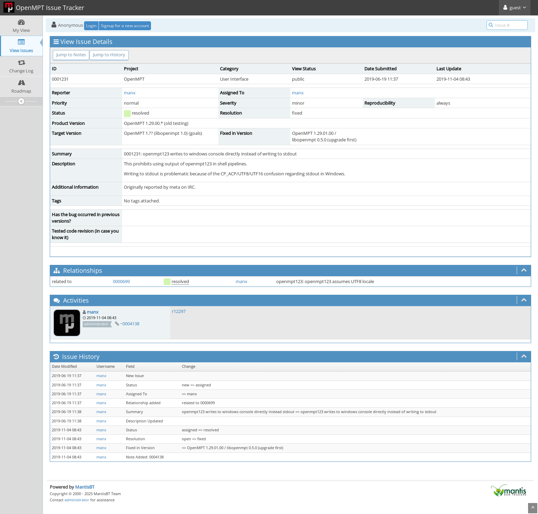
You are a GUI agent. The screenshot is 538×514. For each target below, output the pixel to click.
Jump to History (109, 54)
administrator (77, 499)
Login (91, 25)
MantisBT (84, 487)
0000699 (121, 281)
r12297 (179, 311)
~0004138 (129, 323)
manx (130, 93)
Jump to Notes (71, 54)
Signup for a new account (125, 25)
